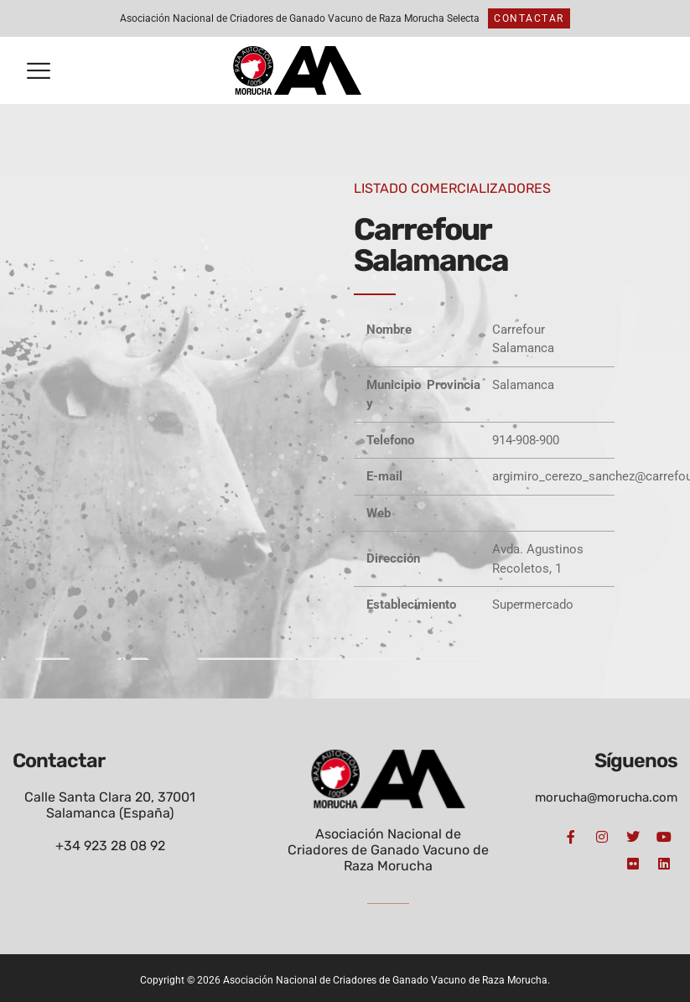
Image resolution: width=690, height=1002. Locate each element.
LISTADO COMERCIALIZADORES (452, 188)
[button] (38, 71)
